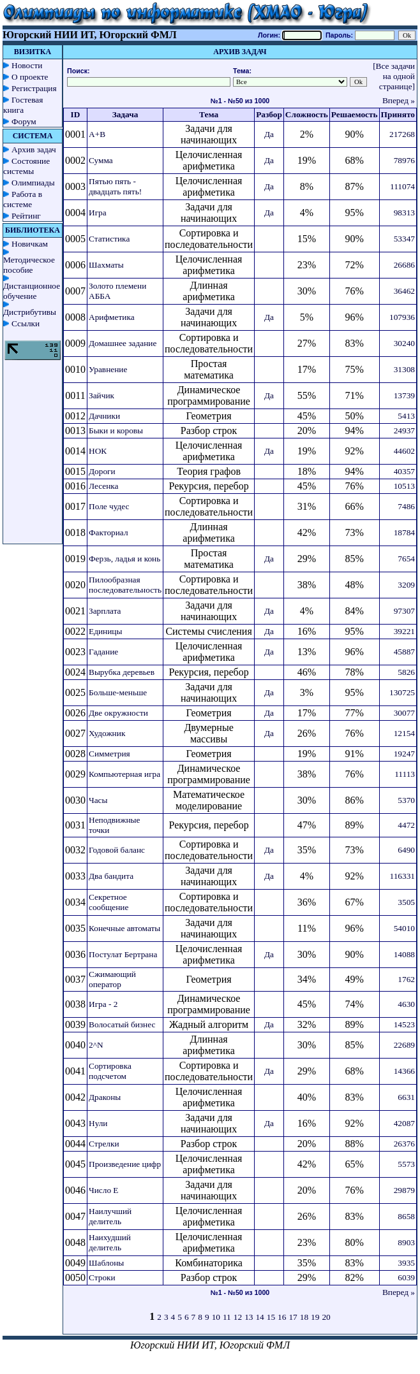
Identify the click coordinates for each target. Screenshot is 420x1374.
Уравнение (108, 369)
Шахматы (106, 265)
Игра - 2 (103, 1004)
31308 (404, 369)
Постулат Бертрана (123, 954)
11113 (404, 774)
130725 (402, 692)
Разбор (269, 114)
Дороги (102, 471)
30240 (404, 343)
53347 (404, 238)
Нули (98, 1123)
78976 (404, 160)
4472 (406, 825)
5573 (406, 1164)
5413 (406, 416)
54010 (404, 928)
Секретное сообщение (108, 902)
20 (326, 1317)
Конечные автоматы (124, 928)
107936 (402, 317)
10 (216, 1317)
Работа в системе (22, 199)
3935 (406, 1263)
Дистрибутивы (29, 312)
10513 (404, 486)
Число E (104, 1190)
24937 (404, 430)
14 (259, 1317)
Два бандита (111, 876)
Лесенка (104, 486)
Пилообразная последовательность (125, 585)
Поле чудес (109, 506)
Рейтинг (26, 216)
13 (248, 1317)
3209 (406, 584)
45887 (404, 651)
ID (75, 114)
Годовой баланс (117, 850)
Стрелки (104, 1143)
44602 (404, 451)
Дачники (104, 416)
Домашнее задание (122, 343)
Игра (98, 212)
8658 (406, 1216)
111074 (402, 186)
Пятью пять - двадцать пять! (115, 186)
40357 (404, 471)
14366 (404, 1071)
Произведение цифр (125, 1164)
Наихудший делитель (110, 1242)
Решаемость (354, 114)
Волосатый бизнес (122, 1024)
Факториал (108, 532)
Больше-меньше (118, 692)
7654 (406, 558)
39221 (404, 631)
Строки (102, 1277)
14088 (404, 954)
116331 (403, 876)
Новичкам (29, 244)
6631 (406, 1097)
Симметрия (109, 753)
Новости (26, 65)
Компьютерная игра (124, 774)
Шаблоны (106, 1263)
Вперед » (398, 100)
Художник (107, 733)
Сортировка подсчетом (110, 1071)
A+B (97, 134)
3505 (406, 902)
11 (227, 1317)
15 (271, 1317)
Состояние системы (26, 166)
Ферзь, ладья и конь (124, 558)
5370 (406, 800)
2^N (96, 1045)
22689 (404, 1045)
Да (269, 134)
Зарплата (105, 611)
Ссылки (25, 323)
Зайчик (101, 395)
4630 (406, 1004)
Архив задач (33, 149)
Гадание (103, 651)
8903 (406, 1242)
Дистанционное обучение (31, 291)
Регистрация (34, 88)
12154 (404, 733)
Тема (208, 114)
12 (238, 1317)
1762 (406, 979)
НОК (98, 451)
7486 (406, 506)
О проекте (30, 77)
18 (304, 1317)
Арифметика (112, 317)
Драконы (105, 1097)
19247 (404, 753)
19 (315, 1317)
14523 (404, 1024)
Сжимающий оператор (112, 979)
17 (293, 1317)
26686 (404, 265)
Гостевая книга (23, 105)
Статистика (109, 238)
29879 (404, 1190)
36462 (404, 291)
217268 (402, 134)
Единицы (105, 631)
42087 (404, 1123)
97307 (404, 611)
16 (282, 1317)
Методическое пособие (29, 265)
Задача (125, 114)
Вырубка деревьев (121, 672)
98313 (404, 212)
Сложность (306, 114)
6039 (406, 1277)
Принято (398, 114)
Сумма (101, 160)
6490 (406, 850)
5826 (406, 672)
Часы (98, 800)
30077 (404, 713)
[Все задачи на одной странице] (394, 76)
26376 (404, 1143)
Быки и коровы (116, 430)
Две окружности (118, 713)
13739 (404, 395)
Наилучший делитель (110, 1216)
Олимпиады (33, 182)
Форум (23, 121)
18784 (404, 532)
